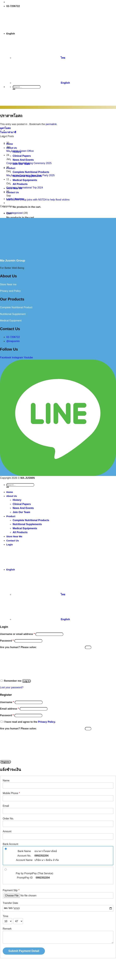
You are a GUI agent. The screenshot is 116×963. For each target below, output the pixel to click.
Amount (7, 831)
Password (7, 640)
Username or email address (17, 634)
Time (5, 916)
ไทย (39, 57)
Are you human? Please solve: (45, 647)
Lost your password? (11, 687)
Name (6, 780)
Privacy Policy (46, 722)
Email (6, 806)
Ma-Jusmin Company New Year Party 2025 (30, 175)
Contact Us (12, 540)
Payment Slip (11, 890)
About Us (11, 496)
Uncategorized (14, 213)
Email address (9, 708)
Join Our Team (21, 512)
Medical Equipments (25, 528)
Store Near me (8, 284)
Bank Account (10, 844)
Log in (26, 681)
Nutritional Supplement (13, 314)
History (17, 500)
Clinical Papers (22, 504)
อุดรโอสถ (5, 128)
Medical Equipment (10, 320)
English (34, 33)
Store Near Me (14, 536)
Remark (7, 928)
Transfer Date (10, 903)
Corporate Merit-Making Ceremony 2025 (29, 163)
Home (9, 492)
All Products (20, 532)
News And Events (23, 508)
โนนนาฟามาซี (8, 132)
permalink (51, 124)
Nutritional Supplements (27, 524)
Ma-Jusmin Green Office (20, 151)
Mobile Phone (11, 793)
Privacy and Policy (10, 291)
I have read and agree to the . (30, 722)
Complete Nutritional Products (31, 520)
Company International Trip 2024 (24, 187)
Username (7, 702)
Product (10, 516)
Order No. (8, 818)
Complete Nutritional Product (16, 307)
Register (5, 762)
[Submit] (14, 89)
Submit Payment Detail (23, 951)
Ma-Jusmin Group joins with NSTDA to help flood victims (38, 199)
